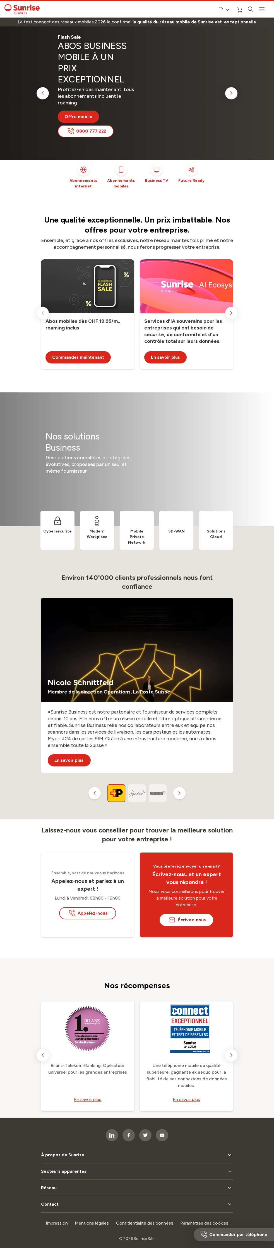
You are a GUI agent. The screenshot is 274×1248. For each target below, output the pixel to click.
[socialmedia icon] (128, 1135)
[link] (194, 22)
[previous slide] (43, 93)
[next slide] (231, 93)
